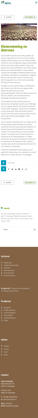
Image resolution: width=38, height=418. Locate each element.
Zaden (6, 320)
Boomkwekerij (9, 270)
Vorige (8, 17)
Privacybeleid (24, 288)
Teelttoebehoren (10, 318)
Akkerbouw (8, 263)
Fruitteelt (7, 268)
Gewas (6, 349)
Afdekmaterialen (9, 310)
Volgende (29, 17)
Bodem (6, 346)
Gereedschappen (10, 313)
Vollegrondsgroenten (11, 265)
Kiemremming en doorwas (14, 48)
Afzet (6, 355)
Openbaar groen (9, 275)
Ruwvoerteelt (9, 273)
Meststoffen (8, 315)
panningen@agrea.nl (9, 399)
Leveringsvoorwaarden (9, 291)
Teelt (5, 352)
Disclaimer (14, 288)
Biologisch (7, 308)
